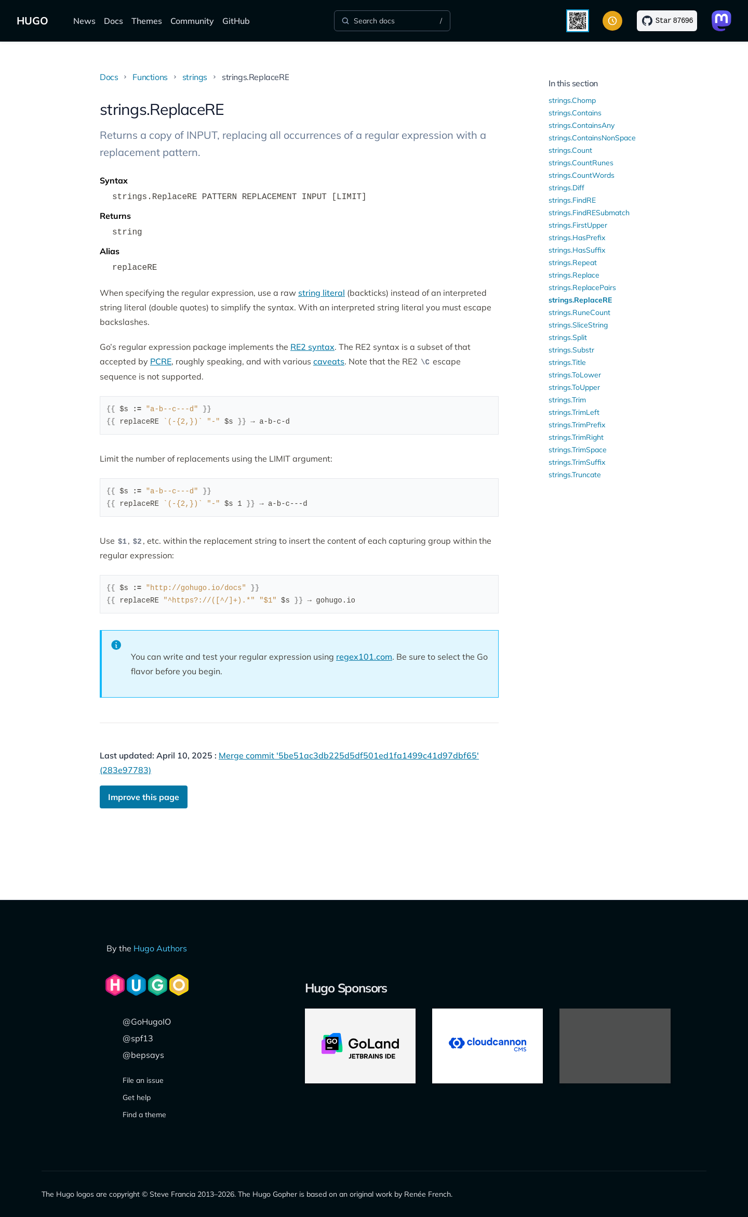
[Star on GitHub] (667, 20)
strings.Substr (571, 350)
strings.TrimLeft (574, 412)
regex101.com (364, 656)
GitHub (236, 21)
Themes (146, 21)
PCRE (160, 361)
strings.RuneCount (579, 312)
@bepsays (143, 1055)
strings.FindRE (572, 200)
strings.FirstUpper (578, 225)
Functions (149, 77)
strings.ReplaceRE (580, 300)
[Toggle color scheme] (612, 21)
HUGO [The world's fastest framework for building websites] (32, 20)
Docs (113, 21)
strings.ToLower (575, 375)
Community (192, 21)
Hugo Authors (160, 948)
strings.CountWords (582, 175)
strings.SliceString (578, 325)
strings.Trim (567, 399)
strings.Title (567, 362)
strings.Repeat (573, 262)
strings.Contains (575, 112)
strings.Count (570, 150)
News (84, 21)
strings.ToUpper (574, 387)
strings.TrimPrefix (577, 424)
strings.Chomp (572, 100)
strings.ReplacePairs (582, 287)
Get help (137, 1097)
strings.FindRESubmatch (589, 212)
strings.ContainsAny (582, 125)
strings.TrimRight (576, 437)
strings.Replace (574, 275)
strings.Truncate (575, 474)
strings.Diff (566, 187)
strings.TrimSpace (578, 449)
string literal (321, 292)
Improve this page (143, 797)
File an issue (143, 1080)
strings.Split (568, 337)
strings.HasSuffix (577, 250)
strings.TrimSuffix (577, 462)
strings (194, 77)
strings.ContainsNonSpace (592, 137)
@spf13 (138, 1038)
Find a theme (144, 1114)
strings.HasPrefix (577, 237)
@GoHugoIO (147, 1021)
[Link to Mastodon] (721, 20)
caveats (328, 361)
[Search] (392, 20)
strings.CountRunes (581, 162)
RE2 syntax (312, 347)
